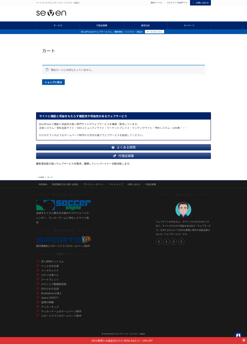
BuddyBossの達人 (51, 296)
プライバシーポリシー (94, 186)
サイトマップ (116, 186)
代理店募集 (150, 186)
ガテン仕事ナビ (50, 277)
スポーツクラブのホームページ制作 (61, 318)
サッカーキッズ (50, 309)
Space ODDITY (49, 300)
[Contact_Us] (238, 336)
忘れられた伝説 (50, 291)
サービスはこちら (154, 31)
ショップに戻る (53, 82)
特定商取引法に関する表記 (65, 186)
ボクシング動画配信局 (53, 286)
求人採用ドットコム (52, 264)
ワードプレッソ (50, 282)
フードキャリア (50, 273)
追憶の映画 (47, 305)
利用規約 (42, 186)
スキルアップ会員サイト (177, 2)
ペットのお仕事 (50, 268)
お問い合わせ (200, 2)
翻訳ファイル (156, 2)
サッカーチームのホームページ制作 (61, 314)
